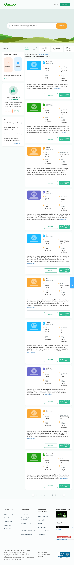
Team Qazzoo (8, 518)
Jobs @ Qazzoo (26, 523)
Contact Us (7, 529)
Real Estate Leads (26, 534)
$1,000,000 (56, 49)
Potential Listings (44, 49)
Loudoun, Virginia (44, 54)
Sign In (40, 524)
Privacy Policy (8, 525)
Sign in (56, 4)
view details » (57, 88)
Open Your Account (17, 111)
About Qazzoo (8, 514)
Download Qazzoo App (28, 531)
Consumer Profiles (44, 531)
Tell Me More (8, 111)
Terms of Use (8, 521)
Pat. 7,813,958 (42, 553)
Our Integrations (26, 527)
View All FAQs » (18, 143)
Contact (65, 4)
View (51, 95)
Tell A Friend (42, 534)
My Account (42, 527)
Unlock (64, 95)
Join (50, 4)
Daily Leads (27, 49)
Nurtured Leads (7, 67)
